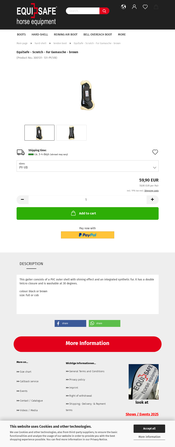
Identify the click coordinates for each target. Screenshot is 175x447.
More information (149, 437)
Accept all (149, 428)
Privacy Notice (98, 439)
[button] (70, 323)
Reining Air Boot (66, 34)
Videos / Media (29, 410)
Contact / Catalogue (31, 400)
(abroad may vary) (59, 154)
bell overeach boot (97, 34)
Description (31, 263)
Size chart (25, 371)
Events (23, 391)
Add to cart (83, 213)
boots (21, 34)
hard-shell (40, 34)
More (122, 34)
